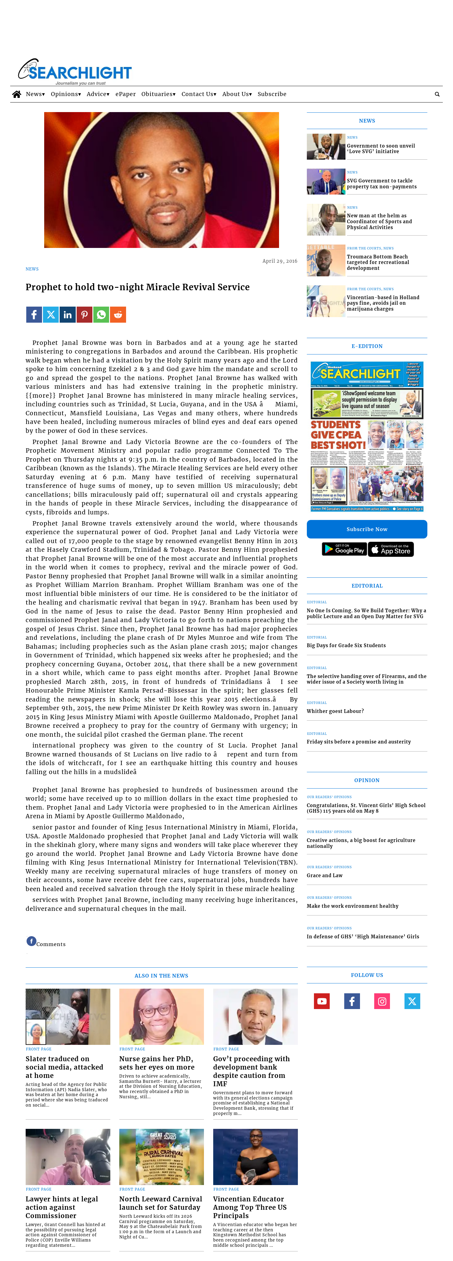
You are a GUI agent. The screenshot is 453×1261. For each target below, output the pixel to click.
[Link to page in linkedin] (67, 314)
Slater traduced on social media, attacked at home (65, 1067)
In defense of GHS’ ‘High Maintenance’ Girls (363, 937)
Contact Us (198, 94)
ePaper (126, 94)
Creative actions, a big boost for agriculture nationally (361, 843)
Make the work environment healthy (353, 906)
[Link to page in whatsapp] (101, 314)
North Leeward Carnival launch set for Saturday (160, 1203)
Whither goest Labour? (335, 711)
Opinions (64, 94)
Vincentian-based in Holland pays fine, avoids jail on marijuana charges (383, 303)
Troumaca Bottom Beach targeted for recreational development (378, 262)
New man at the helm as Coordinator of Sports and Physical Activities (379, 221)
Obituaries (157, 94)
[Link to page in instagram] (382, 1001)
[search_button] (437, 94)
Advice (97, 94)
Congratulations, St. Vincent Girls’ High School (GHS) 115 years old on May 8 (366, 808)
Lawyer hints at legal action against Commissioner (62, 1207)
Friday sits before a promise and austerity (359, 742)
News (34, 94)
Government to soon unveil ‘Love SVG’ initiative (381, 149)
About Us (235, 94)
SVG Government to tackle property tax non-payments (382, 184)
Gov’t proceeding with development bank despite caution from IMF (251, 1071)
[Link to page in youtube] (322, 1001)
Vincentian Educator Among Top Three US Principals (250, 1207)
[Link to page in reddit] (118, 314)
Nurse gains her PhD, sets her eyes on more (157, 1063)
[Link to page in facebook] (34, 314)
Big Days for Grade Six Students (346, 645)
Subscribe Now (367, 529)
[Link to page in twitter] (51, 314)
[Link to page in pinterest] (84, 314)
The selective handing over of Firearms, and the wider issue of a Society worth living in (367, 679)
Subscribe (272, 94)
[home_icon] (16, 94)
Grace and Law (325, 875)
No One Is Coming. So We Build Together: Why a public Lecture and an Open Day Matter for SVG (366, 613)
